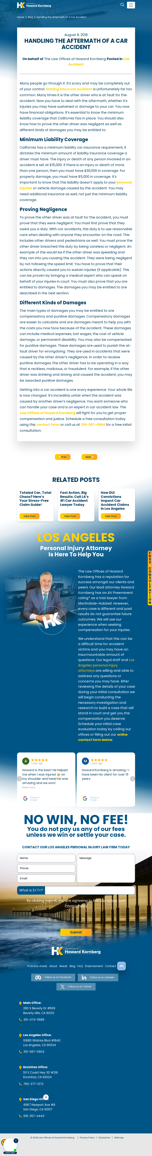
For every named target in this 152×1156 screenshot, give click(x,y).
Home (20, 17)
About (53, 966)
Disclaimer (109, 900)
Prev (62, 457)
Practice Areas (37, 966)
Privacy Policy (76, 905)
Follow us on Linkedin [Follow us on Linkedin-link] (98, 977)
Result (63, 966)
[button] (132, 778)
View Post (29, 516)
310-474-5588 (33, 1020)
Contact (110, 966)
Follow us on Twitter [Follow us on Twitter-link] (76, 987)
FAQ (80, 966)
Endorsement (94, 966)
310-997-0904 (33, 1052)
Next (89, 457)
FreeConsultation (150, 578)
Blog (30, 17)
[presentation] (43, 918)
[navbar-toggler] (131, 5)
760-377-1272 (33, 1084)
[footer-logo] (76, 951)
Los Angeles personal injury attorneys (106, 665)
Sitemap (119, 1137)
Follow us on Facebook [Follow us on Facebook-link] (53, 977)
